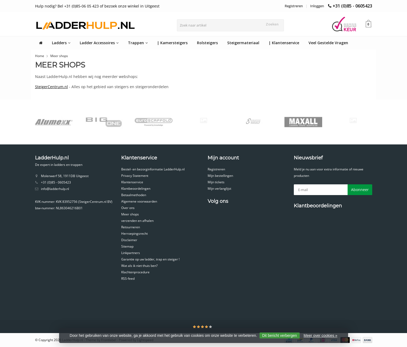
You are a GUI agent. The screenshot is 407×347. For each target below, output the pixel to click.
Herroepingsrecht (134, 233)
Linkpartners (130, 253)
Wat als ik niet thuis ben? (139, 265)
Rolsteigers (207, 42)
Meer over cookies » (320, 335)
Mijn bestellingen (220, 175)
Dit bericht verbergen (279, 335)
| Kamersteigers (172, 42)
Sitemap (127, 246)
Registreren (294, 5)
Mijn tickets (216, 182)
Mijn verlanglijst (219, 188)
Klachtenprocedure (135, 272)
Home (39, 56)
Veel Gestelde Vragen (328, 42)
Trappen (138, 42)
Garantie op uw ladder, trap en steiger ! (150, 259)
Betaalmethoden (133, 195)
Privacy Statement (134, 175)
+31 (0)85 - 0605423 (352, 6)
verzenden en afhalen (137, 220)
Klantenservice (132, 182)
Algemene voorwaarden (139, 201)
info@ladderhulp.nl (55, 188)
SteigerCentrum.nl (51, 86)
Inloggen (317, 5)
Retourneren (130, 227)
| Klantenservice (284, 42)
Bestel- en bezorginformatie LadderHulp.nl (153, 169)
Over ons (128, 208)
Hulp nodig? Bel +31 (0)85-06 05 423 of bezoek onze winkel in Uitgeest (97, 6)
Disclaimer (129, 240)
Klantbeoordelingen (135, 188)
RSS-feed (128, 278)
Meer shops (59, 56)
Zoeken (273, 24)
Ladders (61, 42)
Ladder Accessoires (99, 42)
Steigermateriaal (243, 42)
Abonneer (360, 189)
